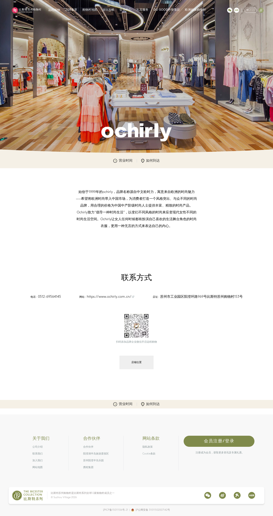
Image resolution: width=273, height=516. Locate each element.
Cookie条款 (148, 454)
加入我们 (37, 460)
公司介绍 (37, 447)
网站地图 (37, 467)
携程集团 (88, 467)
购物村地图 (89, 9)
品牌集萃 (71, 9)
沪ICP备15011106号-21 (115, 510)
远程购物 (54, 10)
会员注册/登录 (219, 441)
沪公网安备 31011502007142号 (152, 510)
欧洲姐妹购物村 (195, 9)
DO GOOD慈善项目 (167, 9)
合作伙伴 (88, 447)
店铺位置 (136, 362)
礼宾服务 (142, 9)
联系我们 (37, 454)
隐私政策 (147, 447)
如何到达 (150, 161)
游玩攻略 (108, 9)
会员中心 (125, 9)
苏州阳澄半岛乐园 (93, 460)
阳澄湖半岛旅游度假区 (96, 454)
